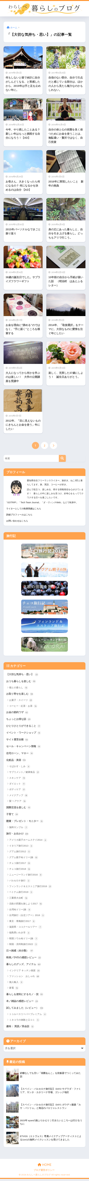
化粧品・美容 (16, 761)
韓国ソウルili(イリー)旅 (23, 940)
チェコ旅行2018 (20, 870)
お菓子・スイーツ (21, 700)
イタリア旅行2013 (21, 847)
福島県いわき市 (19, 934)
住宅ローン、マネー (20, 754)
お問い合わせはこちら (17, 521)
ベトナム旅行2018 (21, 894)
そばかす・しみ (19, 767)
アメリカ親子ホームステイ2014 (28, 841)
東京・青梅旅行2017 (22, 923)
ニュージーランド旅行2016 (26, 876)
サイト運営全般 (18, 740)
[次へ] (53, 445)
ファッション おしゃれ (24, 978)
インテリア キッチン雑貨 (24, 972)
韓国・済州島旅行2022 (23, 946)
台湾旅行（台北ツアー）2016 (27, 917)
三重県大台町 (18, 899)
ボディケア (17, 791)
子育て (12, 815)
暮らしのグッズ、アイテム (24, 966)
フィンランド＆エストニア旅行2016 (30, 888)
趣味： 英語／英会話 (21, 1028)
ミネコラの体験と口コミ (24, 1022)
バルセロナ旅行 (19, 882)
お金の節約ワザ (18, 712)
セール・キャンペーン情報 (24, 747)
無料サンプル (18, 829)
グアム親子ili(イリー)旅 (23, 859)
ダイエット (17, 785)
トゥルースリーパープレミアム (28, 1016)
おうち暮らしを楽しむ (22, 681)
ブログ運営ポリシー (44, 1172)
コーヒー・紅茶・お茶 (23, 706)
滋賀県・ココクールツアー (25, 928)
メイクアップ (18, 796)
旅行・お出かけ (18, 835)
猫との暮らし (18, 688)
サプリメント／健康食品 (24, 773)
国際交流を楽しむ (19, 808)
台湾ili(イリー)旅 (20, 911)
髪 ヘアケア (17, 802)
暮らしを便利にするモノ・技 (26, 996)
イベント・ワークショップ (24, 733)
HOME (45, 1167)
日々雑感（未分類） (20, 952)
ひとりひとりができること (24, 726)
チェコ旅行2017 (20, 865)
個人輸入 (16, 984)
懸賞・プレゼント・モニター (26, 822)
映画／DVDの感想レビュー (24, 959)
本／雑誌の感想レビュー (23, 1003)
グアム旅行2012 (20, 853)
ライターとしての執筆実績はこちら (23, 508)
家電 (14, 990)
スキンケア (17, 779)
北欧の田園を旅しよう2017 (26, 905)
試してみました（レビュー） (26, 1010)
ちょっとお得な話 (19, 719)
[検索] (62, 458)
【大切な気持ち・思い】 (23, 674)
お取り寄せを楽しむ (20, 694)
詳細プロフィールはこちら (19, 515)
